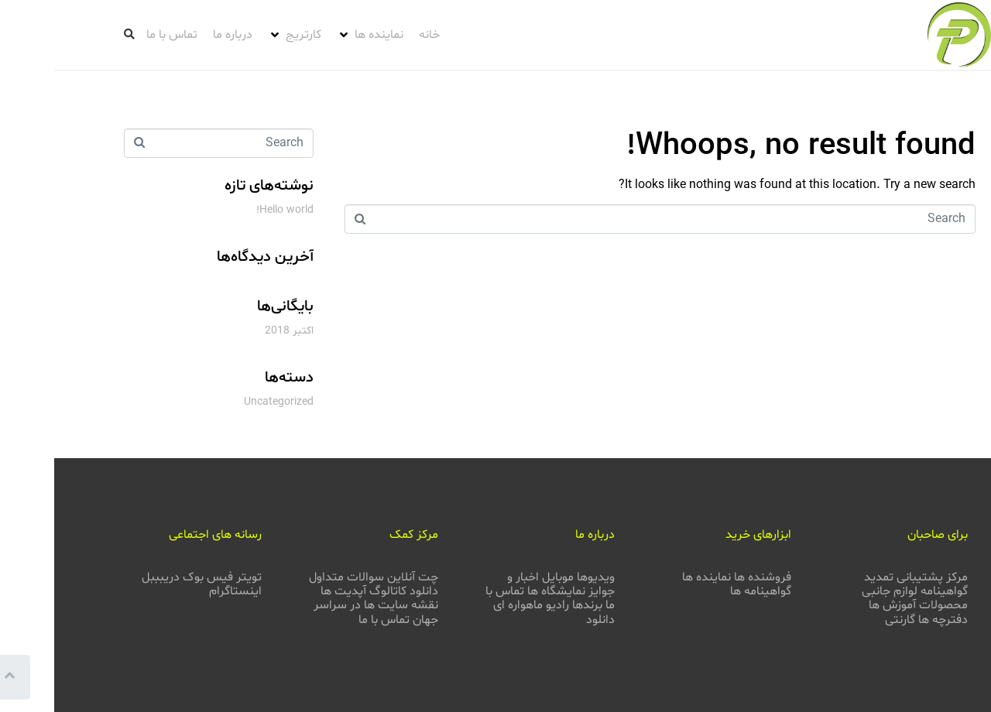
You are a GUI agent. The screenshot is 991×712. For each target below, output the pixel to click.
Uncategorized (224, 402)
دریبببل (106, 577)
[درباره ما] (178, 35)
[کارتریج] (240, 35)
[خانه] (375, 35)
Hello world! (230, 210)
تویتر (194, 577)
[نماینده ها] (316, 35)
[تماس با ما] (117, 35)
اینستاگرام (181, 591)
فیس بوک (154, 577)
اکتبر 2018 (235, 330)
